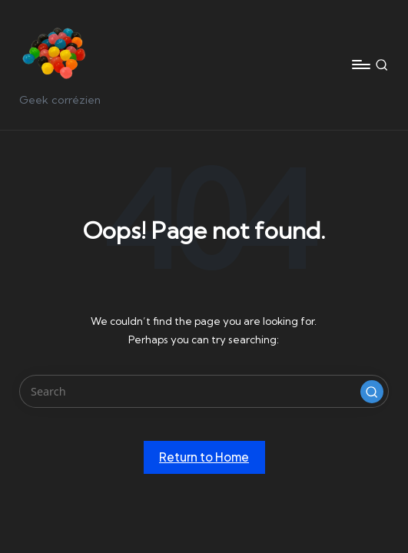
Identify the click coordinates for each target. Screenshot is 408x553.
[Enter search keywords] (203, 391)
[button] (371, 391)
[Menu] (360, 64)
